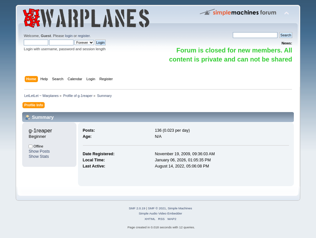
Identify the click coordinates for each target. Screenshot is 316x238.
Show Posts (39, 151)
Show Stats (39, 156)
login (69, 36)
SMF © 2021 (157, 208)
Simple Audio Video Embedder (160, 213)
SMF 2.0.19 (137, 208)
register (84, 36)
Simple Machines (180, 208)
